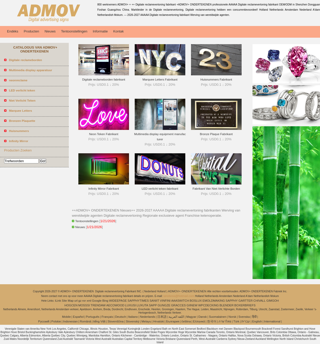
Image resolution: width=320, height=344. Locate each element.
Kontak (118, 31)
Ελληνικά (199, 321)
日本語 (162, 316)
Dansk (202, 316)
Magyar (191, 316)
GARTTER (246, 300)
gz (79, 300)
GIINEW (192, 305)
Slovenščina (115, 321)
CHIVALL (259, 300)
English (257, 321)
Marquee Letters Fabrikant (160, 79)
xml (89, 300)
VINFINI (165, 300)
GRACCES (178, 305)
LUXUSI (130, 305)
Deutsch (120, 316)
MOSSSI (84, 305)
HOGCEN (70, 305)
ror (84, 300)
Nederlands (147, 316)
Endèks (12, 31)
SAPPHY (232, 300)
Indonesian (70, 321)
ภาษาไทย (225, 321)
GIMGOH (272, 300)
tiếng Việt (99, 321)
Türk (236, 321)
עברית (245, 321)
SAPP (153, 305)
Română (85, 321)
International (272, 321)
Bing (105, 300)
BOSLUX (196, 300)
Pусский (43, 321)
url (76, 300)
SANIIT (154, 300)
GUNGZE (164, 305)
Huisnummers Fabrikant (216, 79)
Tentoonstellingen (74, 31)
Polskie (56, 321)
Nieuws (50, 31)
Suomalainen (217, 316)
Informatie (100, 31)
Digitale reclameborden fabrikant (103, 79)
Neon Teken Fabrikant (103, 134)
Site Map (67, 300)
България (172, 321)
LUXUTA (142, 305)
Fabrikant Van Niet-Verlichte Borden (216, 188)
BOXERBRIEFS (245, 305)
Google (96, 300)
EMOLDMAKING (213, 300)
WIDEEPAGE (118, 300)
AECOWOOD (115, 305)
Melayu (146, 321)
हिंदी (254, 316)
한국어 (211, 321)
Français (107, 316)
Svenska (244, 316)
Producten (31, 31)
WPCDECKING (208, 305)
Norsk (232, 316)
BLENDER (227, 305)
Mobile (66, 316)
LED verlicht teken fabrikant (160, 188)
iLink (58, 300)
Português (92, 316)
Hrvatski (158, 321)
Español (78, 316)
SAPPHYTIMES (138, 300)
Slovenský (132, 321)
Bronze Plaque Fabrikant (216, 134)
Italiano (133, 316)
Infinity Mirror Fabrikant (103, 188)
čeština (186, 321)
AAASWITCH (180, 300)
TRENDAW (98, 305)
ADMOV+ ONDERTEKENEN (187, 291)
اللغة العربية (176, 316)
